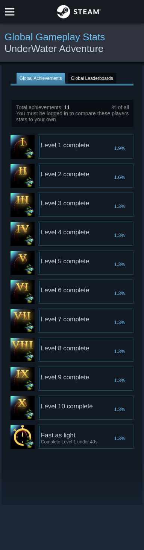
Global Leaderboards (92, 78)
